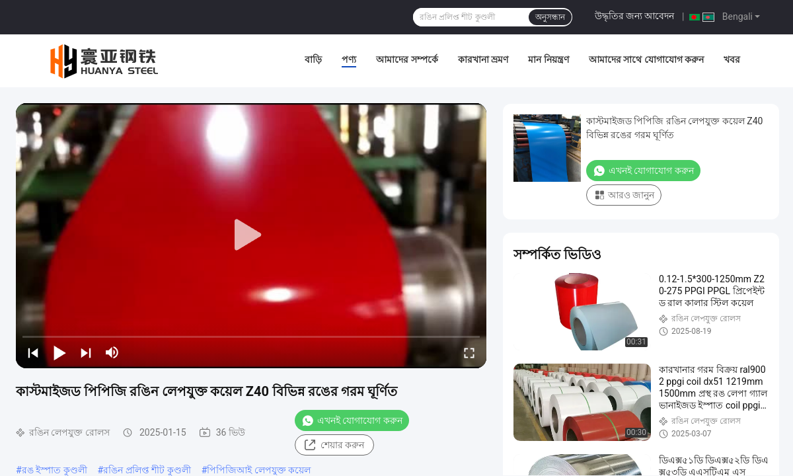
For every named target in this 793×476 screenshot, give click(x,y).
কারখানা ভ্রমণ (483, 59)
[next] (86, 352)
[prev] (33, 352)
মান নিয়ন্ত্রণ (548, 59)
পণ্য (349, 59)
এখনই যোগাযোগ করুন (351, 420)
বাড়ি (313, 59)
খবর (732, 59)
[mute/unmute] (112, 352)
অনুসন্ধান (550, 17)
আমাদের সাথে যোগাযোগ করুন (646, 59)
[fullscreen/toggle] (469, 352)
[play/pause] (59, 352)
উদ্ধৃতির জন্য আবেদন (635, 16)
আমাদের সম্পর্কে (406, 59)
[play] (251, 235)
